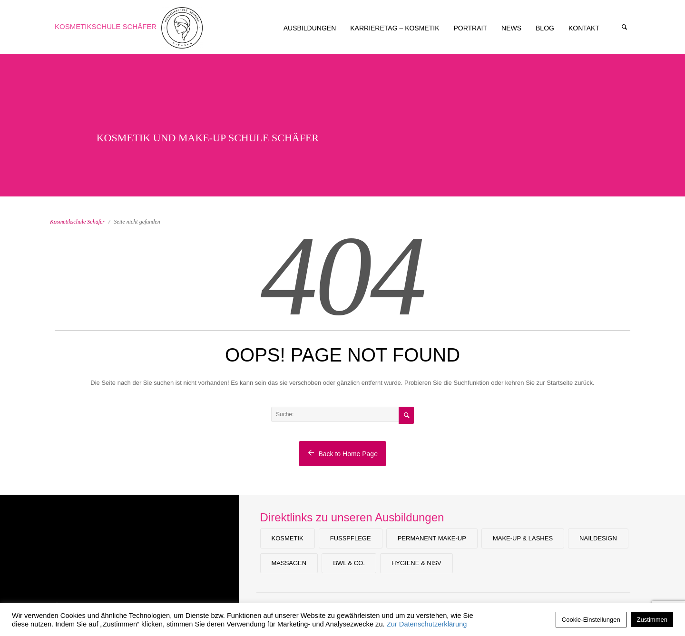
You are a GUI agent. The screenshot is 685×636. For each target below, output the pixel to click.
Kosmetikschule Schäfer (106, 26)
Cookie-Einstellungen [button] (591, 619)
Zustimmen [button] (652, 619)
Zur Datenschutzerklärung (427, 624)
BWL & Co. (349, 563)
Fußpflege (350, 538)
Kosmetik (287, 538)
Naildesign (598, 538)
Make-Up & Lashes (523, 538)
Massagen (289, 563)
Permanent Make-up (432, 538)
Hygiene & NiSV (416, 563)
